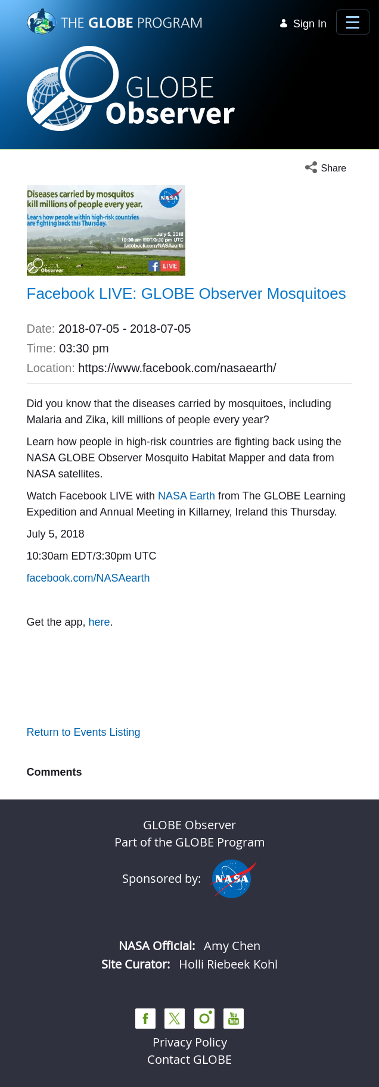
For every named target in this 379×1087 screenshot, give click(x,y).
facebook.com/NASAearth (88, 578)
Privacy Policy (190, 1042)
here (99, 622)
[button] (328, 168)
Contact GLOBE (189, 1059)
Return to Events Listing (84, 732)
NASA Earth (186, 496)
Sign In (303, 24)
